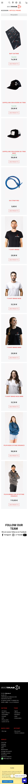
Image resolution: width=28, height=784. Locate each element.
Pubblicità (3, 746)
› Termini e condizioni (19, 733)
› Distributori (17, 713)
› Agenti (16, 711)
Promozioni (4, 755)
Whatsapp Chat (6, 758)
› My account (17, 731)
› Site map (3, 731)
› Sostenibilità (4, 714)
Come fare (3, 742)
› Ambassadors (17, 718)
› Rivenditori (17, 714)
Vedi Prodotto (14, 64)
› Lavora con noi (5, 722)
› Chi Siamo (4, 711)
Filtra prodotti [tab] (14, 15)
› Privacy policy (5, 720)
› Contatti (3, 716)
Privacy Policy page (6, 776)
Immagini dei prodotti (6, 751)
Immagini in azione (5, 753)
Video (2, 748)
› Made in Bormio (5, 713)
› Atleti (15, 716)
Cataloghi (3, 744)
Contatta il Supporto (6, 756)
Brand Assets (4, 749)
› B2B (2, 718)
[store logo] (14, 6)
